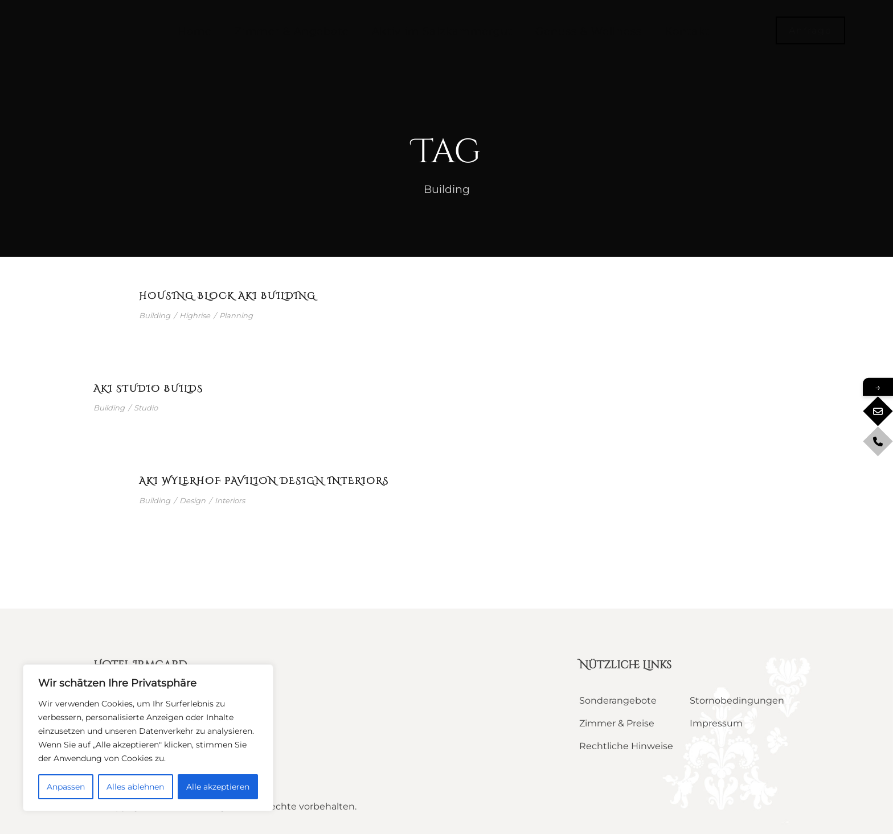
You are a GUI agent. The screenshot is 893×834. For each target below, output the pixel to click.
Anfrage (810, 30)
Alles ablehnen (135, 787)
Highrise (194, 315)
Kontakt (687, 31)
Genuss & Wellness (588, 31)
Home (195, 31)
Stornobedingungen (737, 700)
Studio (146, 407)
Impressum (716, 723)
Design (192, 500)
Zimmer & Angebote (292, 31)
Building (154, 315)
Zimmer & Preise (616, 723)
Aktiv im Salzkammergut (442, 31)
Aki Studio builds (148, 389)
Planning (236, 315)
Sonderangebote (618, 700)
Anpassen (66, 787)
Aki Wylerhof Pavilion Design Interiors (264, 481)
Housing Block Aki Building (227, 296)
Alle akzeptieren (217, 787)
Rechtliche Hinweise (626, 746)
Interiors (230, 500)
